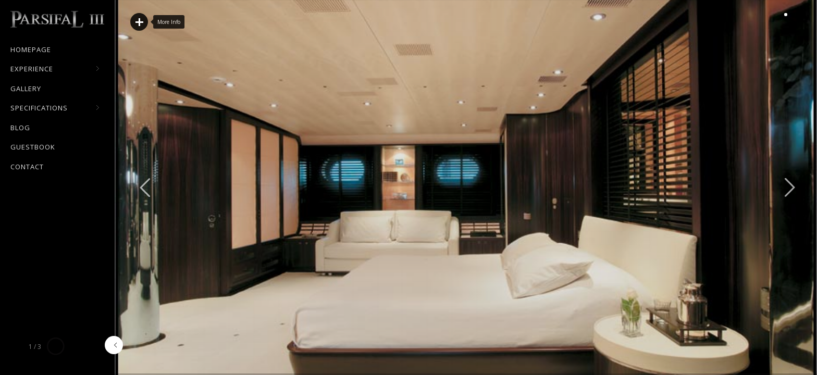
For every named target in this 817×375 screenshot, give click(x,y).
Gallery (25, 88)
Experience (55, 69)
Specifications (55, 108)
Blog (20, 127)
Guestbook (32, 147)
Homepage (30, 49)
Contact (27, 166)
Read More (139, 22)
